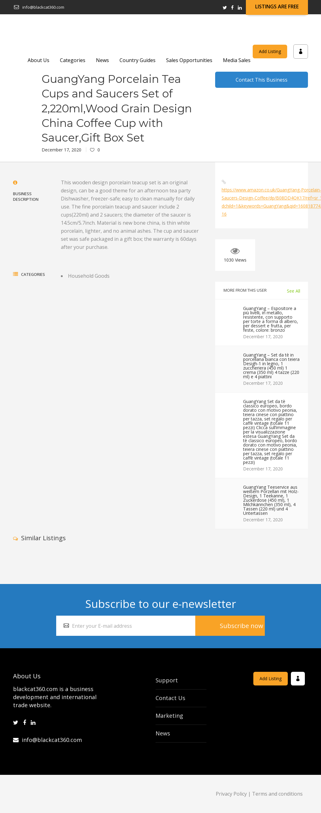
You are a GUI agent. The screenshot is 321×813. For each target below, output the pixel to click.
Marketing (169, 715)
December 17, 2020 (61, 150)
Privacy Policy (231, 793)
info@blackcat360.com (47, 739)
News (163, 733)
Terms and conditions (277, 793)
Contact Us (170, 698)
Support (167, 680)
